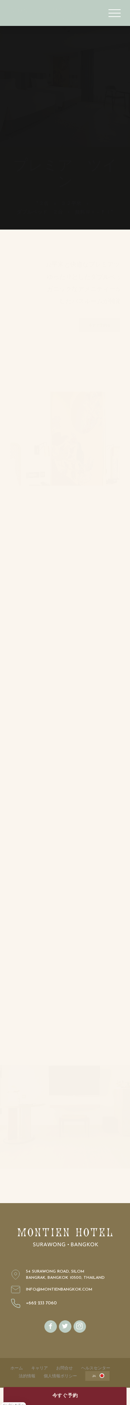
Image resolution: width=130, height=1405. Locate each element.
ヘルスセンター (95, 1368)
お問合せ (64, 1368)
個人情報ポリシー (60, 1376)
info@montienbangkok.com (59, 1289)
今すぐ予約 (65, 1395)
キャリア (39, 1368)
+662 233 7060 (41, 1303)
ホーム (16, 1368)
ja (94, 1376)
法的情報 (27, 1376)
